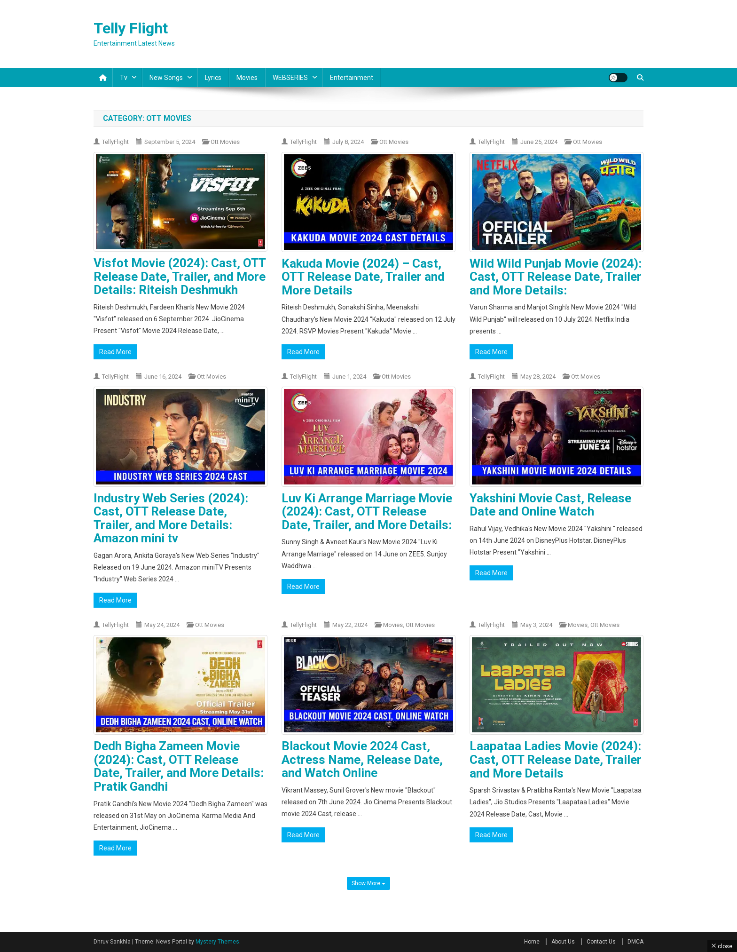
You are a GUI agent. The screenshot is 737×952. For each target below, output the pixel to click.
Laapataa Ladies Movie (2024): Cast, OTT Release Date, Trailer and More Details (556, 759)
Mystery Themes (217, 941)
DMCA (635, 941)
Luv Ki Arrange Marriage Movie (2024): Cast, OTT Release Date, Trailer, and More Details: (367, 511)
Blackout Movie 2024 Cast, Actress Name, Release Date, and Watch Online (362, 759)
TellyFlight (115, 141)
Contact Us (601, 941)
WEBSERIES (290, 77)
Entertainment (351, 77)
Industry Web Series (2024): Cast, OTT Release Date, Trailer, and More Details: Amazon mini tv (171, 518)
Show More (368, 883)
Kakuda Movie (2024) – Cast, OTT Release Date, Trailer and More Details (363, 276)
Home (532, 941)
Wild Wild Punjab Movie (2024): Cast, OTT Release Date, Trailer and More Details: (556, 276)
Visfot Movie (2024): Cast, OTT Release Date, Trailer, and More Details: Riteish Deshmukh (180, 276)
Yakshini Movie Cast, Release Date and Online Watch (550, 505)
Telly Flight (131, 28)
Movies (247, 77)
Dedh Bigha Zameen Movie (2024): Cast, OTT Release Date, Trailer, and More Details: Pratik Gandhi (179, 766)
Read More (115, 352)
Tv (123, 77)
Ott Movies (225, 141)
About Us (563, 941)
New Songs (166, 77)
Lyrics (213, 77)
